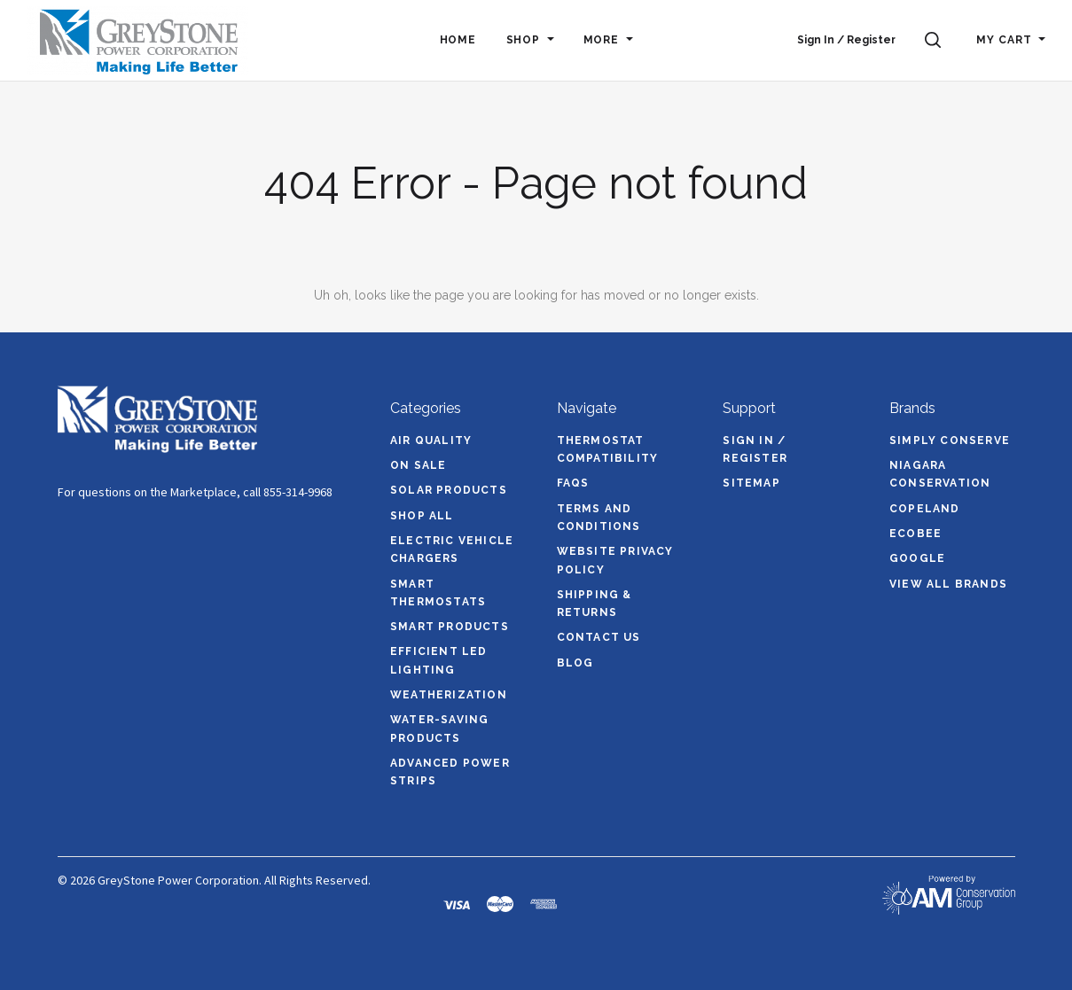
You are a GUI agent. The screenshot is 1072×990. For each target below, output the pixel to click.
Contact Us (599, 637)
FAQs (573, 483)
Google (917, 558)
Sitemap (751, 483)
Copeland (924, 509)
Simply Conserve (949, 440)
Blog (575, 663)
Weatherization (448, 695)
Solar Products (448, 490)
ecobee (915, 533)
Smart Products (449, 626)
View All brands (948, 584)
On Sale (418, 465)
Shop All (422, 516)
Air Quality (431, 440)
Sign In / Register (846, 40)
